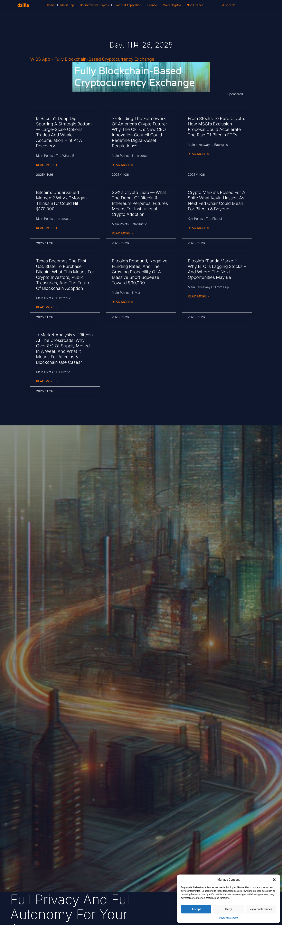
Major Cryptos (172, 5)
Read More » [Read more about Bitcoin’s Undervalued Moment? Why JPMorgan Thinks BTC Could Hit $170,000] (46, 227)
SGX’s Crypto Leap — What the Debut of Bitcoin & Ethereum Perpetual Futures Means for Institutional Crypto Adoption (140, 203)
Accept (196, 909)
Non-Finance (195, 5)
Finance (152, 5)
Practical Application (128, 5)
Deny (228, 909)
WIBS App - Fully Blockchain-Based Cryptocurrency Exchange (92, 59)
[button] (274, 880)
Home (50, 5)
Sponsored (235, 94)
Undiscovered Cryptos (94, 5)
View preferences (260, 909)
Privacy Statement (228, 918)
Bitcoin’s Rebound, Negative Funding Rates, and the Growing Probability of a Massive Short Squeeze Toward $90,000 (139, 271)
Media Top (67, 5)
